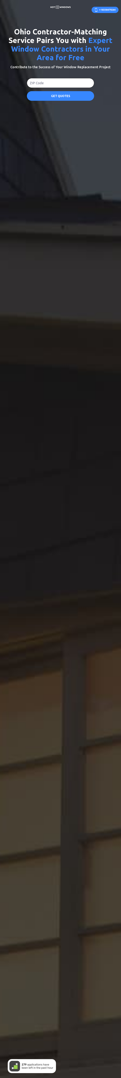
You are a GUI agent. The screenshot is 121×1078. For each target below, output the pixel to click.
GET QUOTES (60, 96)
